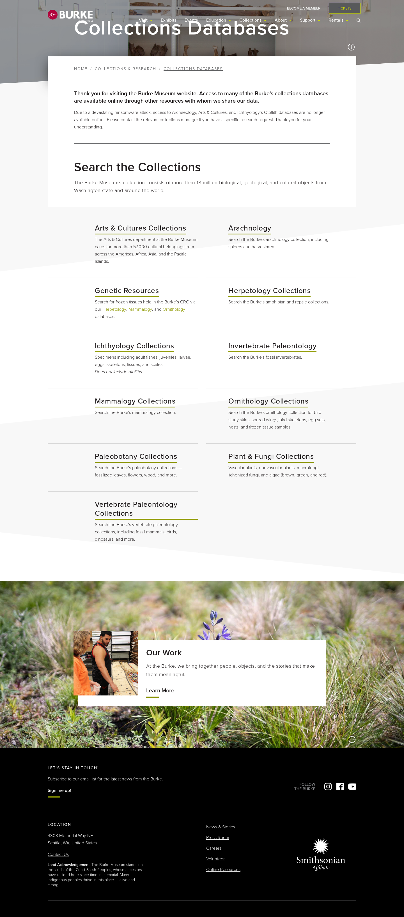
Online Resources (223, 869)
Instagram (328, 786)
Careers (213, 848)
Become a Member (303, 8)
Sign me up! (59, 790)
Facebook (340, 786)
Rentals (337, 20)
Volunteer (215, 859)
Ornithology (174, 309)
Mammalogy (140, 309)
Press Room (217, 837)
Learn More (160, 690)
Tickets (345, 8)
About (281, 20)
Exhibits (168, 20)
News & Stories (220, 827)
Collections (251, 20)
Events (191, 20)
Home (81, 68)
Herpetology (114, 309)
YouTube (352, 786)
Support (308, 20)
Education (216, 20)
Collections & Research (125, 68)
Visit (144, 20)
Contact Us (58, 854)
